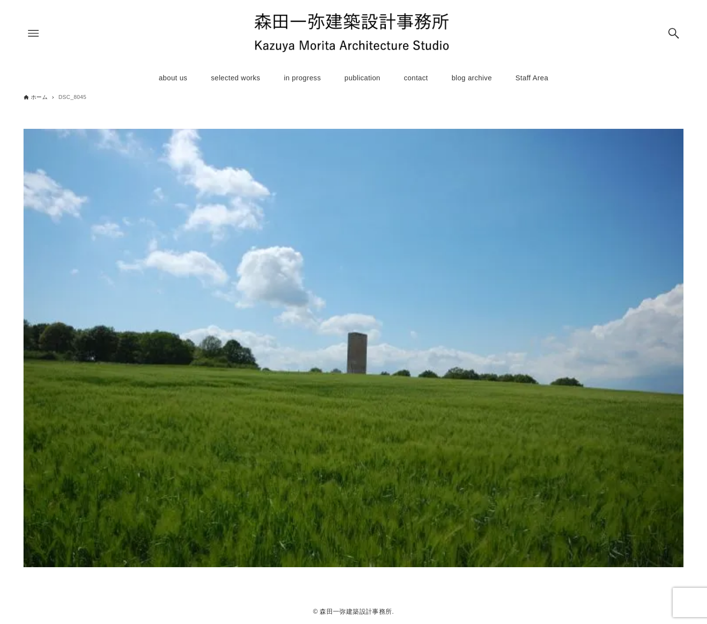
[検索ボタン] (673, 33)
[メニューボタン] (33, 33)
